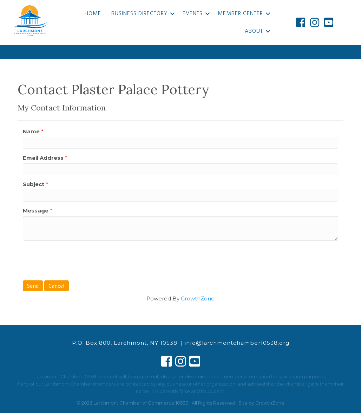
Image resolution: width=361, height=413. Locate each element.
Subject (33, 184)
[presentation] (76, 259)
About (254, 31)
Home (93, 13)
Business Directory (139, 13)
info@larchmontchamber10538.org (237, 342)
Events (193, 13)
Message (35, 210)
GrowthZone (198, 298)
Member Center (240, 13)
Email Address (43, 157)
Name (31, 131)
